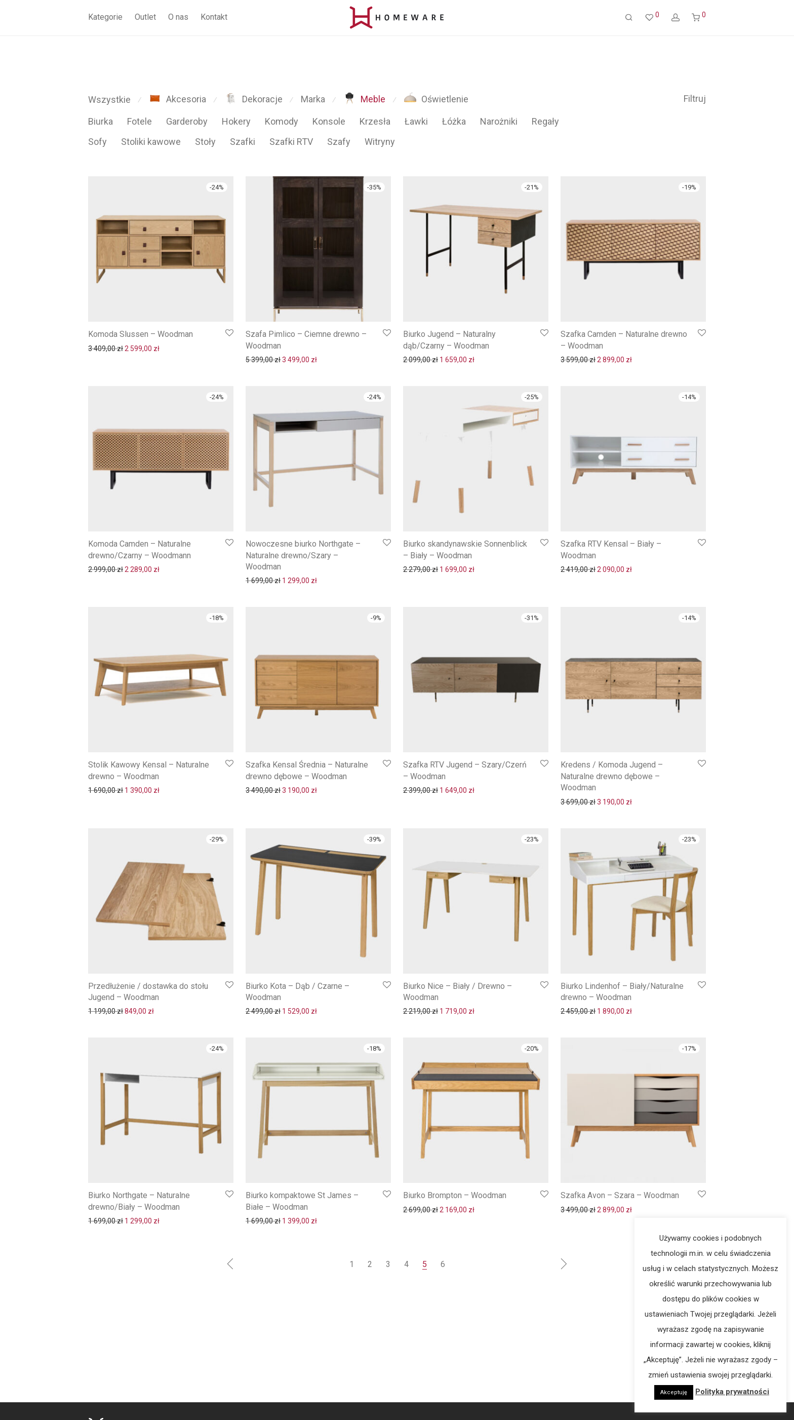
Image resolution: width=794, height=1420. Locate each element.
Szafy (338, 141)
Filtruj (695, 98)
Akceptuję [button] (673, 1392)
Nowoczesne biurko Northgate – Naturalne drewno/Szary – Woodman (303, 555)
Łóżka (454, 121)
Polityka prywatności (732, 1391)
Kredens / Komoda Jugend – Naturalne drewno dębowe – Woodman (612, 776)
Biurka (100, 121)
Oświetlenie (436, 99)
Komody (281, 121)
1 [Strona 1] (351, 1264)
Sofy (97, 141)
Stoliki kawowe (151, 141)
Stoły (205, 141)
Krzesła (375, 121)
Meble (364, 99)
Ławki (416, 121)
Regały (545, 121)
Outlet (145, 17)
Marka (313, 99)
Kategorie (105, 17)
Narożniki (499, 121)
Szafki (242, 141)
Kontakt (214, 17)
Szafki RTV (291, 141)
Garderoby (187, 121)
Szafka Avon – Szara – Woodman (620, 1195)
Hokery (236, 121)
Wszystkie (109, 99)
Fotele (139, 121)
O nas (178, 17)
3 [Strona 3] (388, 1264)
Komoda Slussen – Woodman (140, 334)
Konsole (328, 121)
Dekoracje (254, 99)
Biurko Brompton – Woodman (454, 1195)
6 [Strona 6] (443, 1264)
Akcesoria (177, 99)
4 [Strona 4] (406, 1264)
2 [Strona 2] (370, 1264)
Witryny (380, 141)
